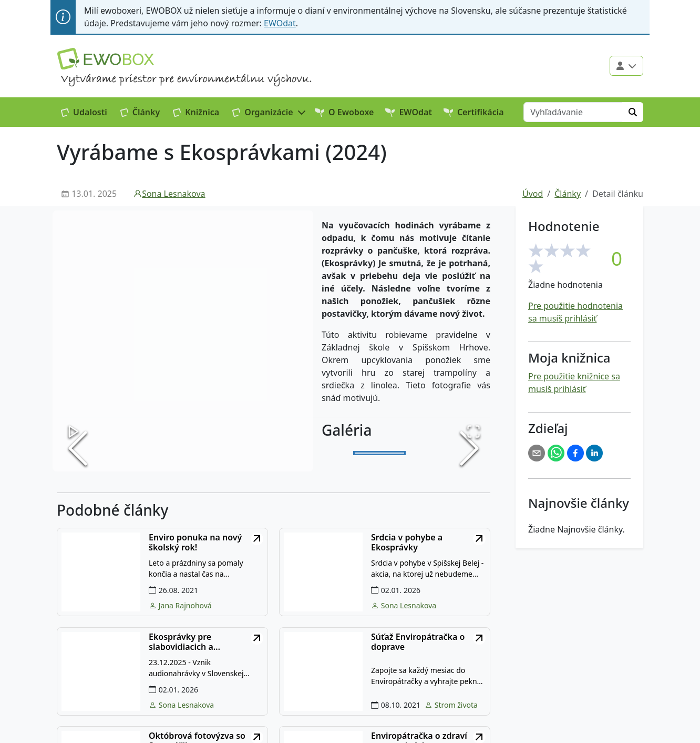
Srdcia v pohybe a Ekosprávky (406, 543)
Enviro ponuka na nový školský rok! (195, 543)
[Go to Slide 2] (433, 453)
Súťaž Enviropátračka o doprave (418, 642)
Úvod (532, 193)
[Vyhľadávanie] (573, 112)
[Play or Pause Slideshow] (74, 430)
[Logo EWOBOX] (106, 58)
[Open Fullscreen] (472, 430)
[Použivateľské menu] (626, 66)
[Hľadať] (632, 112)
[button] (269, 112)
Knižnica (196, 112)
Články (140, 112)
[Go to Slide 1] (379, 453)
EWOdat (280, 23)
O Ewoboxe (344, 112)
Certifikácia (474, 112)
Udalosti (84, 112)
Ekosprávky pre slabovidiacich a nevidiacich (181, 642)
